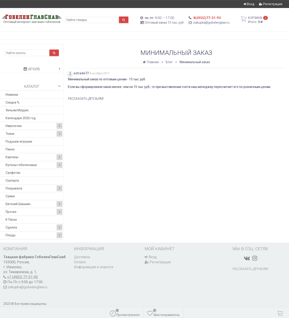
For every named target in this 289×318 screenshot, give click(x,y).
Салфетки (13, 173)
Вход (249, 4)
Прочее (34, 212)
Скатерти (12, 180)
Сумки (10, 196)
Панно (10, 149)
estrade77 (81, 73)
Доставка (82, 257)
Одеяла (34, 227)
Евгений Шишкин (34, 204)
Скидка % (12, 102)
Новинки (12, 94)
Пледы (34, 235)
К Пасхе (11, 219)
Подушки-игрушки (19, 141)
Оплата (80, 262)
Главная (151, 62)
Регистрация (270, 4)
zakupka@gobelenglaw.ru (211, 22)
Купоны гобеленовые (34, 165)
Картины (34, 157)
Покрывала (34, 188)
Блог (169, 62)
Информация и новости (93, 267)
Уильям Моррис (17, 110)
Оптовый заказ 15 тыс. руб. (164, 22)
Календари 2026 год (21, 118)
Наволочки (34, 126)
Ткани (34, 134)
